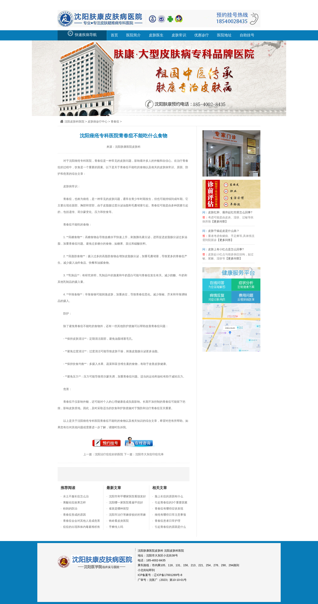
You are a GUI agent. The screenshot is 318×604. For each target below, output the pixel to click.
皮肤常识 (179, 35)
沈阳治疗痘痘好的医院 (109, 454)
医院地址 (224, 35)
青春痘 (115, 121)
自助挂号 (247, 35)
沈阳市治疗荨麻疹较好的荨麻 (127, 514)
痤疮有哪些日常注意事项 (170, 514)
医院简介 (133, 35)
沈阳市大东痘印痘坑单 (149, 454)
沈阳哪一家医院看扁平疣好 (126, 502)
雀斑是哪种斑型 (119, 508)
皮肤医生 (156, 35)
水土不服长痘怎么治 (76, 496)
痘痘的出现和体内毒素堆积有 (81, 526)
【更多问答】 (219, 221)
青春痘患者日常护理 (167, 520)
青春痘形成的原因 (74, 514)
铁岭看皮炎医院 (119, 520)
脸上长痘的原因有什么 (169, 496)
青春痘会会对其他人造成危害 (81, 520)
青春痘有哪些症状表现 (169, 508)
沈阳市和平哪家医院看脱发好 (127, 496)
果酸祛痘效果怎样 (74, 502)
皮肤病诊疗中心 (97, 121)
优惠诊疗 (201, 35)
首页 (114, 35)
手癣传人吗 (116, 526)
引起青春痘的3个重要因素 (171, 502)
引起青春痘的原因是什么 (170, 526)
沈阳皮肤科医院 (74, 121)
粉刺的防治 (70, 508)
